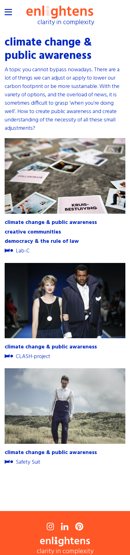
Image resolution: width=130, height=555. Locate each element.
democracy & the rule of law (42, 241)
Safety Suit (22, 462)
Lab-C (17, 251)
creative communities (33, 232)
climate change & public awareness (51, 222)
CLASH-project (27, 356)
